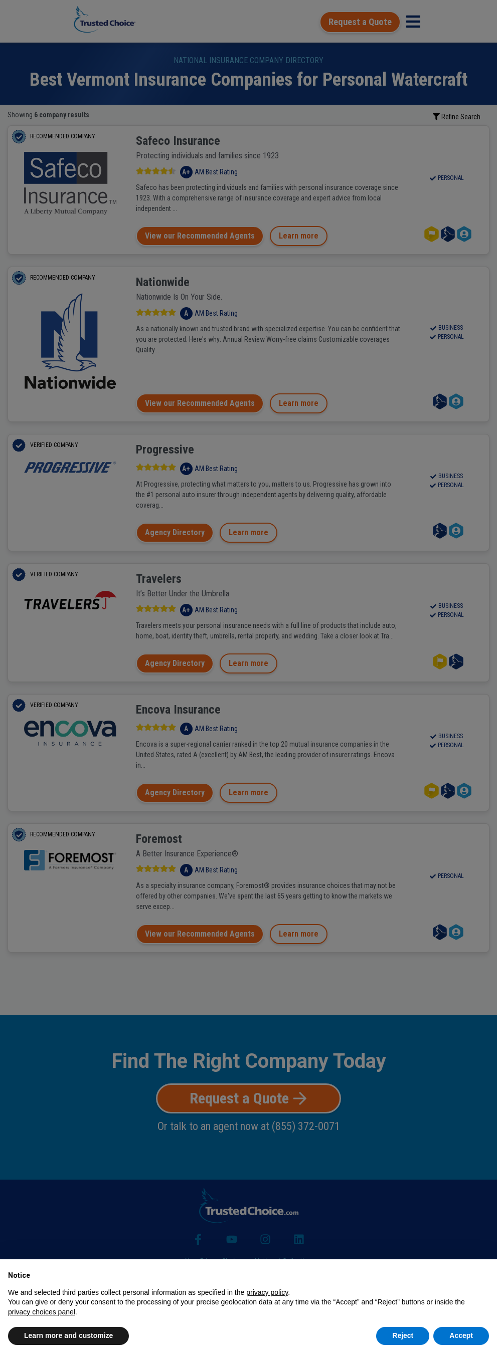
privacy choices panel (41, 1312)
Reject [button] (402, 1335)
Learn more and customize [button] (68, 1335)
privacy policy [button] (267, 1292)
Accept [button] (461, 1335)
